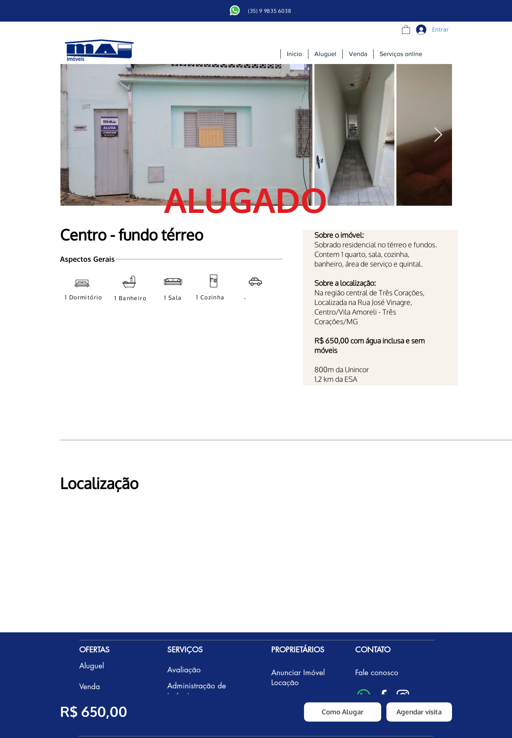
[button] (406, 29)
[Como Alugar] (342, 712)
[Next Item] (438, 135)
